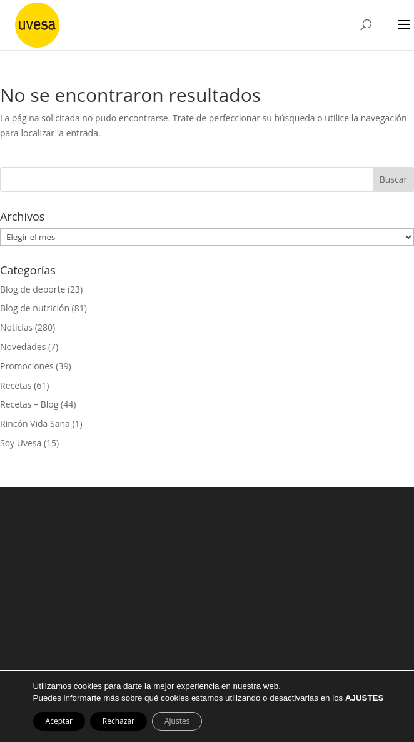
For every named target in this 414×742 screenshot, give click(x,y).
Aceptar (59, 721)
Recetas (16, 385)
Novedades (23, 347)
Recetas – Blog (29, 404)
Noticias (16, 327)
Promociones (27, 366)
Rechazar (118, 721)
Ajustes (176, 721)
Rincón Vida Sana (35, 423)
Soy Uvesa (20, 443)
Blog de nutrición (34, 308)
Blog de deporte (32, 289)
